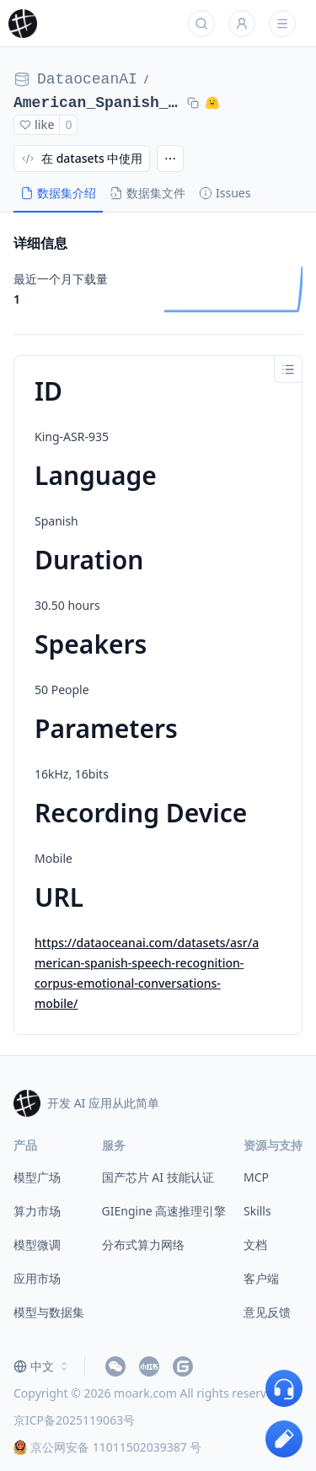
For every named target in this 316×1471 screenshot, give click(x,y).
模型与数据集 (48, 1312)
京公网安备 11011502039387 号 (107, 1447)
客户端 (261, 1278)
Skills (257, 1211)
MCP (256, 1177)
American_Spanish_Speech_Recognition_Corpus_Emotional (96, 102)
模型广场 (37, 1177)
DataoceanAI (87, 79)
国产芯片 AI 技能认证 (158, 1177)
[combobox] (42, 1366)
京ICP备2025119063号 (74, 1420)
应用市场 (37, 1278)
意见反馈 (267, 1312)
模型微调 (37, 1245)
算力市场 (37, 1211)
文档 (255, 1245)
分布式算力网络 (143, 1245)
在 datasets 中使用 (81, 158)
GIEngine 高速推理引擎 (164, 1211)
